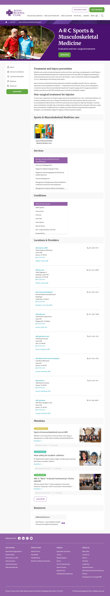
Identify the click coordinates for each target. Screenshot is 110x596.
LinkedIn (23, 538)
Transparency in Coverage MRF (92, 577)
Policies (84, 574)
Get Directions (41, 257)
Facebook (19, 538)
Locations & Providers (17, 76)
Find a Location (66, 16)
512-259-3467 (94, 292)
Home (6, 22)
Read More (37, 441)
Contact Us (85, 554)
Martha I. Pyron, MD (42, 261)
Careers (86, 16)
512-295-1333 (93, 336)
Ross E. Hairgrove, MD (43, 349)
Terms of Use (15, 591)
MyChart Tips (61, 570)
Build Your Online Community (40, 561)
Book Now (64, 55)
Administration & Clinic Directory (93, 570)
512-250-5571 (93, 248)
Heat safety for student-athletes (49, 455)
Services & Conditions (17, 72)
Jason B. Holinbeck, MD (43, 371)
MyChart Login (80, 10)
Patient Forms (35, 551)
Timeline (85, 561)
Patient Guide (10, 554)
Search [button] (102, 16)
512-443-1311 (93, 380)
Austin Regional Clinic (15, 12)
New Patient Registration (14, 551)
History (84, 558)
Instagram (27, 538)
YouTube (31, 538)
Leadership (85, 564)
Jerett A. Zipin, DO (41, 327)
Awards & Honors (40, 475)
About (12, 67)
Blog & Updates (62, 558)
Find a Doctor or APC (51, 16)
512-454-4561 (94, 358)
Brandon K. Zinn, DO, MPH (44, 305)
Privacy (8, 591)
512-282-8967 (94, 400)
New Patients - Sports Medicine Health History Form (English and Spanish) (48, 523)
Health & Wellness (40, 451)
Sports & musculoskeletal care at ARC (51, 432)
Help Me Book (96, 10)
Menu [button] (93, 16)
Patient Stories (61, 567)
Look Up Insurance (11, 564)
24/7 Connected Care (63, 564)
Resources (13, 86)
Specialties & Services (41, 428)
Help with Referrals (12, 567)
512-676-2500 (94, 270)
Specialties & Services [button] (35, 16)
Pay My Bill (78, 16)
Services (12, 22)
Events (59, 561)
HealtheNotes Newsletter (65, 574)
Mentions (13, 81)
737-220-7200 (94, 314)
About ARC (85, 551)
